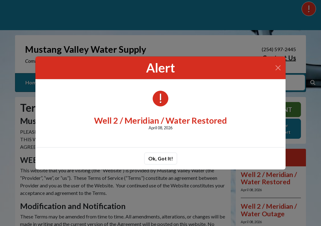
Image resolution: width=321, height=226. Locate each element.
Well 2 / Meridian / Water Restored (160, 120)
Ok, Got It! (160, 158)
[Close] (278, 68)
